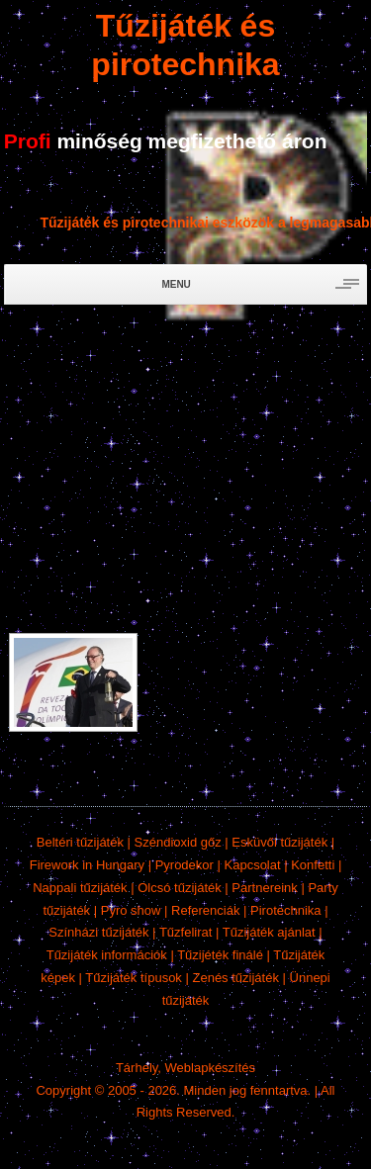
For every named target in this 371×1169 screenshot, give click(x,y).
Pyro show (131, 910)
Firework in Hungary (87, 864)
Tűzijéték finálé (220, 954)
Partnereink (264, 887)
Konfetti (312, 864)
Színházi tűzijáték (98, 932)
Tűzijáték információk (106, 954)
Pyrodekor (184, 864)
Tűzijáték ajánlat (269, 932)
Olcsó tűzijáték (180, 887)
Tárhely (136, 1067)
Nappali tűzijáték (80, 887)
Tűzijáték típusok (133, 977)
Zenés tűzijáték (235, 977)
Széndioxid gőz (178, 842)
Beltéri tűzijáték (80, 842)
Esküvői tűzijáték (279, 842)
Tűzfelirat (185, 932)
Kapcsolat (253, 864)
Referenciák (205, 910)
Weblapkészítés (210, 1067)
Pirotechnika (286, 910)
